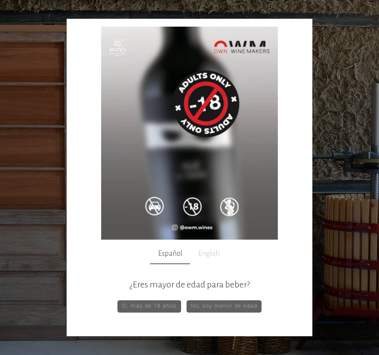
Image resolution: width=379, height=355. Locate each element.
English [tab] (209, 253)
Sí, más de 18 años (149, 306)
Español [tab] (170, 253)
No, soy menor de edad (224, 306)
